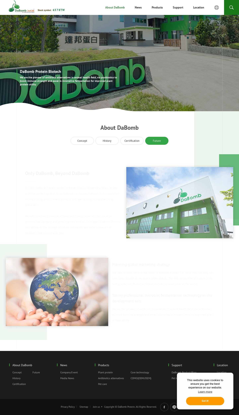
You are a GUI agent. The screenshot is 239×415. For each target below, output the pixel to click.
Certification (131, 141)
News (63, 365)
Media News (67, 378)
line (174, 407)
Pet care (102, 384)
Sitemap (84, 406)
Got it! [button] (205, 400)
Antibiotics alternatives (111, 378)
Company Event (69, 372)
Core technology (140, 372)
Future (21, 6)
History (107, 141)
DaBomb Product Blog (184, 372)
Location (222, 365)
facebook (164, 407)
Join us (96, 406)
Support (177, 365)
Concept (82, 141)
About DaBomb (22, 365)
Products (103, 365)
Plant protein (105, 372)
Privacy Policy (68, 406)
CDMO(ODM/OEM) (141, 378)
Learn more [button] (205, 391)
